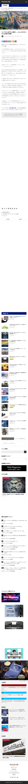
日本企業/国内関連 (12, 528)
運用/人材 (7, 212)
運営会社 (14, 774)
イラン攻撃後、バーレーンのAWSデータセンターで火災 (14, 530)
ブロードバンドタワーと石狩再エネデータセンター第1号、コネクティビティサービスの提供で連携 (15, 546)
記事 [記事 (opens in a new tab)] (21, 114)
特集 (10, 554)
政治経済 (5, 5)
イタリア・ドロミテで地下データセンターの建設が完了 (14, 557)
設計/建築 (11, 523)
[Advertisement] (14, 162)
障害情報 (11, 532)
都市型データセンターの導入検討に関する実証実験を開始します (15, 536)
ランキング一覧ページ (23, 680)
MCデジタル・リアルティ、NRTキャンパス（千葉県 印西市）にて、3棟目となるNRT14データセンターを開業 (15, 569)
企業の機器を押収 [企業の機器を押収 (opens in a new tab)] (12, 107)
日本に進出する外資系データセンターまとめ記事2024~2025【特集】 (15, 552)
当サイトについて (14, 767)
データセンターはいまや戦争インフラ (11, 541)
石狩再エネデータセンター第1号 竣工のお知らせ (13, 526)
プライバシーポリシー (14, 771)
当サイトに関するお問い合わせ (14, 772)
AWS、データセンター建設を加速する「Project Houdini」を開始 (15, 521)
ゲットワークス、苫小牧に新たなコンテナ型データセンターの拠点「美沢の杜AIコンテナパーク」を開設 (15, 563)
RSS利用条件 (14, 769)
